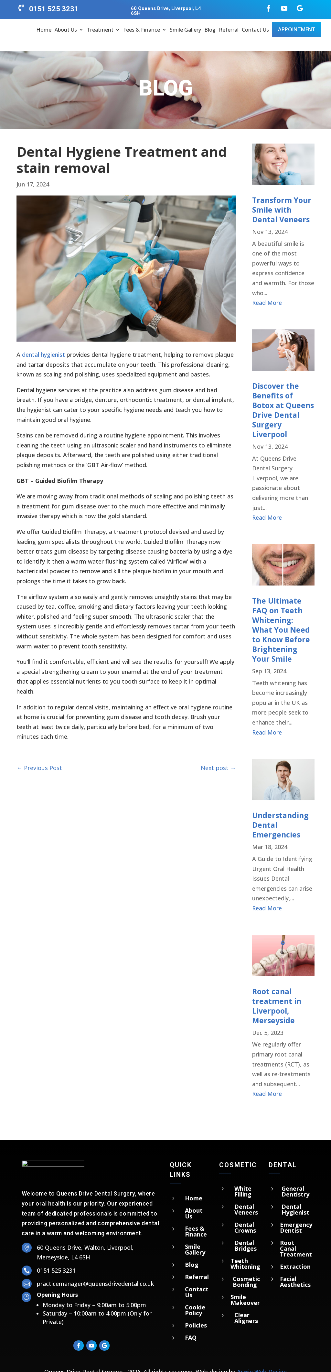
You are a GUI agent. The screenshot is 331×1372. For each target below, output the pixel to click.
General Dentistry (295, 1180)
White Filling (242, 1180)
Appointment (296, 29)
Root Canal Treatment (296, 1237)
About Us (66, 29)
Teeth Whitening (245, 1252)
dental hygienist (43, 343)
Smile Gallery (185, 29)
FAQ (191, 1326)
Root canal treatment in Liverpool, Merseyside (276, 994)
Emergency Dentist (296, 1216)
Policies (196, 1314)
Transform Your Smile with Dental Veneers (281, 198)
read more (267, 291)
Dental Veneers (246, 1198)
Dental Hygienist (295, 1198)
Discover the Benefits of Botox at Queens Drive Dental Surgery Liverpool (283, 398)
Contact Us (255, 29)
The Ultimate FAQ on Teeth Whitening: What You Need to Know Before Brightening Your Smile (281, 618)
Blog (210, 29)
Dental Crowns (245, 1216)
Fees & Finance (141, 29)
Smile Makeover (245, 1288)
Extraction (295, 1255)
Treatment (100, 29)
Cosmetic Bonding (246, 1270)
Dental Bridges (245, 1234)
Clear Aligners (246, 1306)
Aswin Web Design (262, 1360)
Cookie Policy (195, 1299)
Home (43, 29)
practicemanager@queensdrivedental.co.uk (95, 1272)
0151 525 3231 (54, 9)
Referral (229, 29)
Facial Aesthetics (295, 1270)
